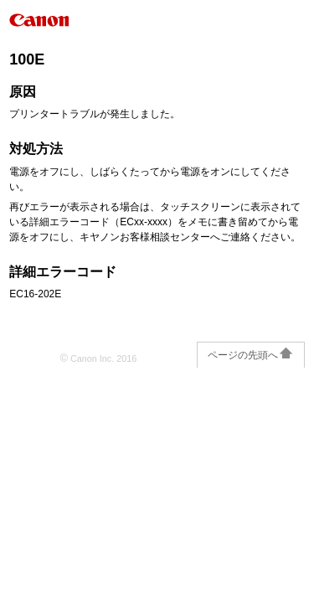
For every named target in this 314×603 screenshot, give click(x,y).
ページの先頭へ (251, 355)
